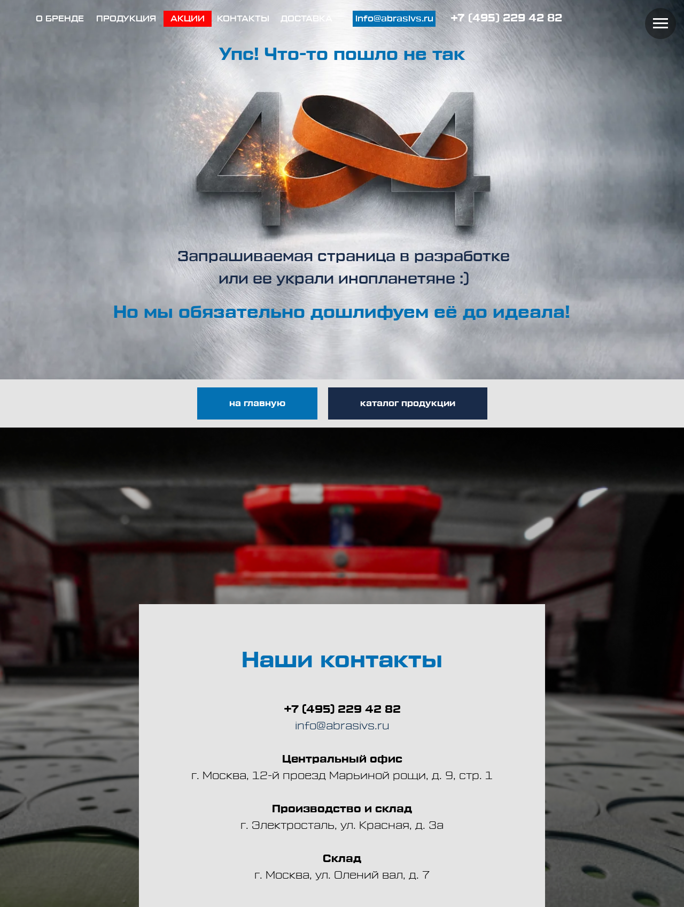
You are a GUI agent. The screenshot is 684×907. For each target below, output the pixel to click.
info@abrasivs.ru (342, 726)
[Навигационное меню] (660, 23)
